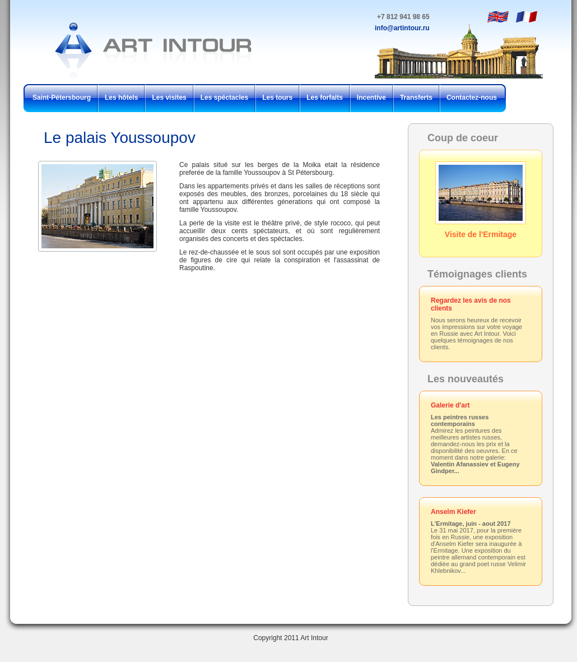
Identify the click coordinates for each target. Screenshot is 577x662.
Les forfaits (324, 97)
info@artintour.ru (402, 28)
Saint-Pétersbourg (61, 97)
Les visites (169, 97)
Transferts (416, 97)
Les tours (277, 97)
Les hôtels (121, 97)
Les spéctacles (224, 97)
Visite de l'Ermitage (480, 200)
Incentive (371, 97)
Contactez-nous (471, 97)
